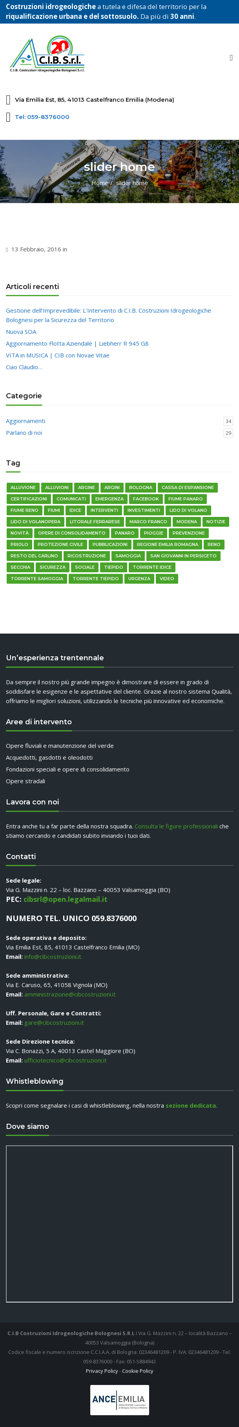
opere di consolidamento (72, 533)
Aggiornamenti (25, 421)
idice (75, 510)
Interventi (104, 510)
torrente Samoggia (37, 578)
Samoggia (128, 556)
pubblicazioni (110, 544)
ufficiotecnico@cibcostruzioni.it (65, 1060)
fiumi (54, 510)
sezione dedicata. (191, 1105)
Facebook (146, 499)
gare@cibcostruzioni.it (54, 1022)
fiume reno (24, 510)
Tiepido (113, 567)
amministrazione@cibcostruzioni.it (70, 994)
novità (20, 533)
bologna (140, 487)
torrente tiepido (96, 578)
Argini (112, 487)
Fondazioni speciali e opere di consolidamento (68, 769)
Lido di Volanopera (35, 521)
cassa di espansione (188, 487)
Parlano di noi (24, 432)
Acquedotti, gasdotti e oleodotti (49, 757)
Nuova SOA (21, 331)
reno (214, 544)
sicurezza (53, 567)
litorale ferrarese (95, 521)
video (167, 578)
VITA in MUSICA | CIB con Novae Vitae (57, 355)
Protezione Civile (60, 544)
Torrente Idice (152, 567)
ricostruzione (87, 556)
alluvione (23, 487)
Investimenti (144, 510)
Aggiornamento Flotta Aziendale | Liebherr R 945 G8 (77, 343)
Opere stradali (25, 781)
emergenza (109, 499)
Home (99, 183)
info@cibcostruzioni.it (52, 956)
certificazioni (29, 499)
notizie (215, 521)
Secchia (20, 567)
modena (187, 521)
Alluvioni (57, 487)
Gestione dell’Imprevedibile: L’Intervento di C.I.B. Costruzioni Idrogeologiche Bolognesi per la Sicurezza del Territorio (108, 315)
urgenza (139, 578)
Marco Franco (148, 521)
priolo (19, 544)
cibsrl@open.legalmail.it (66, 899)
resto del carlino (34, 556)
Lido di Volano (188, 510)
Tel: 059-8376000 (42, 117)
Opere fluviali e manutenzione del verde (60, 745)
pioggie (153, 533)
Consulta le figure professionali (176, 826)
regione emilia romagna (167, 544)
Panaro (125, 533)
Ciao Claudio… (24, 367)
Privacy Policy (102, 1370)
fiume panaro (185, 499)
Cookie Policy (137, 1370)
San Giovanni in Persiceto (183, 556)
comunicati (71, 499)
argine (86, 487)
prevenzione (189, 533)
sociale (85, 567)
